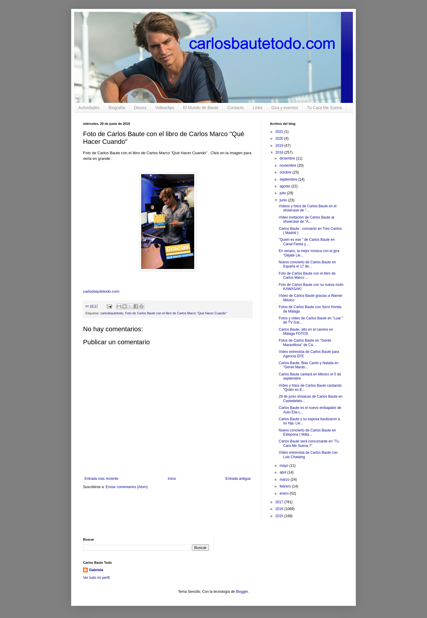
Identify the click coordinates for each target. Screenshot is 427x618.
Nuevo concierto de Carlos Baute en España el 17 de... (307, 264)
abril (283, 472)
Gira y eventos (284, 107)
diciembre (288, 158)
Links (257, 107)
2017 (279, 502)
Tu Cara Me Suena (324, 107)
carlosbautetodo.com (101, 291)
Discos (140, 107)
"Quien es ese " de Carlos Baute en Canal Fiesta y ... (307, 242)
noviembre (288, 165)
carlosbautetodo (112, 313)
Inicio (172, 479)
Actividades (89, 107)
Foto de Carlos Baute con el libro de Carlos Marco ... (307, 275)
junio (284, 200)
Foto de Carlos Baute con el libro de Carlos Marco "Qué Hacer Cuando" (176, 313)
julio (283, 193)
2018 (279, 152)
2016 (279, 509)
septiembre (289, 179)
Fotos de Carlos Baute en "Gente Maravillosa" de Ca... (305, 342)
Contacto (235, 107)
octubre (286, 172)
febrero (286, 486)
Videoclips (164, 107)
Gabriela (96, 570)
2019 (279, 146)
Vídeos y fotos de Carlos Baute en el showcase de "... (308, 208)
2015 (279, 516)
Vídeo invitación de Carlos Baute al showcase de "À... (306, 219)
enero (285, 493)
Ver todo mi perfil (96, 578)
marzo (285, 479)
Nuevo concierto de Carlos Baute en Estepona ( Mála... (307, 432)
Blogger (242, 592)
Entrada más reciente (101, 479)
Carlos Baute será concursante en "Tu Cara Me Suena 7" (309, 443)
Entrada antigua (238, 479)
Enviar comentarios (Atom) (127, 487)
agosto (285, 186)
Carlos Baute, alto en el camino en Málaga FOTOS (306, 331)
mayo (284, 466)
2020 (279, 138)
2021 (279, 132)
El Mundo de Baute (200, 107)
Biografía (117, 107)
